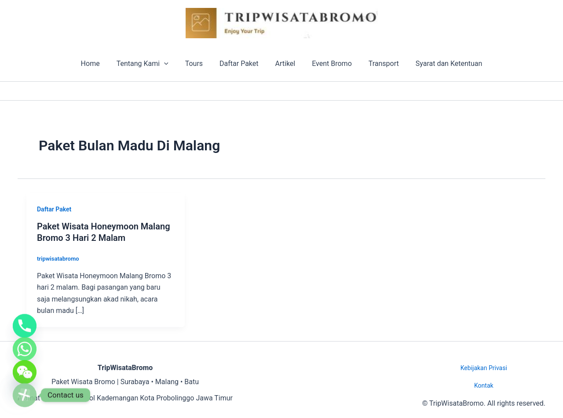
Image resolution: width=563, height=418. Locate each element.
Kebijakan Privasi (484, 367)
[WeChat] (25, 368)
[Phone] (25, 313)
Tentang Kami (149, 63)
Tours (198, 63)
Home (99, 63)
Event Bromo (328, 63)
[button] (170, 63)
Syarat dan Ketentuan (439, 63)
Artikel (284, 63)
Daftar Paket (240, 63)
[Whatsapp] (25, 341)
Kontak (484, 385)
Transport (377, 63)
